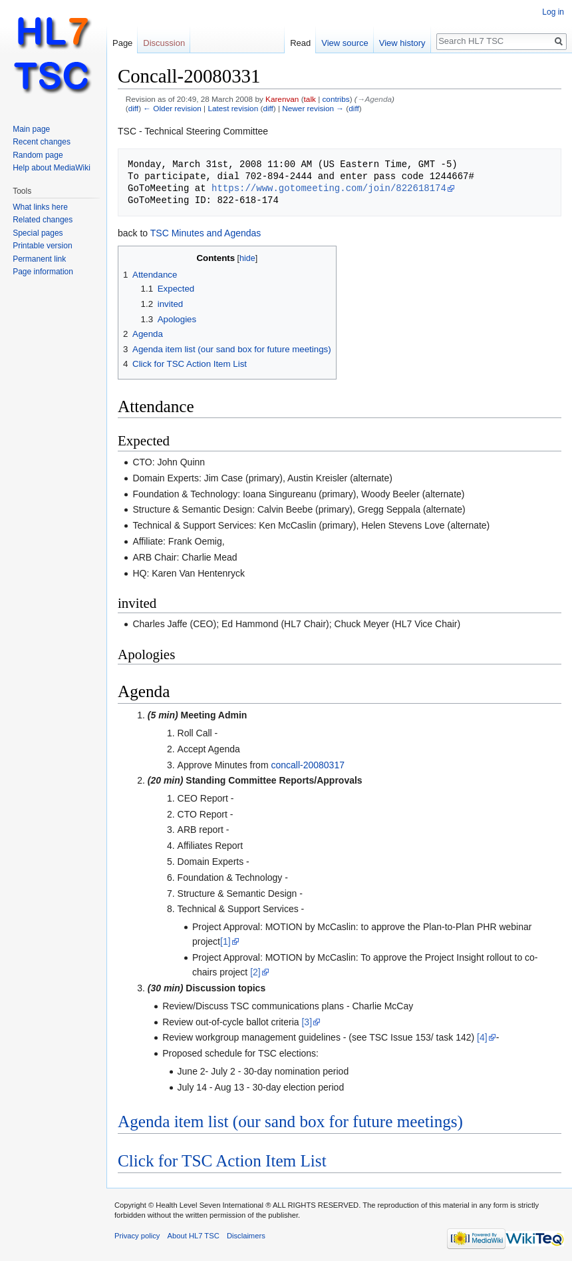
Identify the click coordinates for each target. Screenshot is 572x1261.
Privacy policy (137, 1236)
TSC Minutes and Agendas (205, 233)
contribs (335, 99)
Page (122, 43)
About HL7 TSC (193, 1236)
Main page (31, 129)
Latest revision (233, 108)
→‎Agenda (374, 99)
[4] (482, 1037)
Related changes (42, 219)
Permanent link (39, 259)
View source (344, 43)
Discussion (164, 43)
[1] (225, 941)
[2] (255, 972)
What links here (40, 207)
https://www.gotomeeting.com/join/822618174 (329, 188)
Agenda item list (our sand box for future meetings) (290, 1122)
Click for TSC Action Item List (222, 1161)
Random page (38, 155)
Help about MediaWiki (51, 167)
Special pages (38, 233)
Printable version (42, 245)
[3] (306, 1022)
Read (300, 43)
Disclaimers (246, 1236)
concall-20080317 (308, 765)
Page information (43, 271)
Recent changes (42, 141)
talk (310, 99)
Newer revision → (313, 108)
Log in (553, 12)
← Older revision (172, 108)
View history (402, 43)
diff (133, 108)
